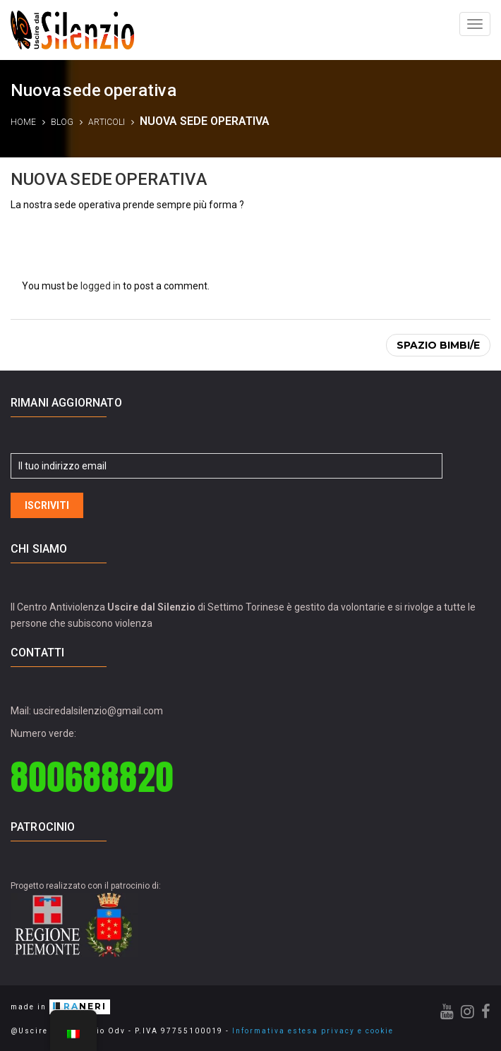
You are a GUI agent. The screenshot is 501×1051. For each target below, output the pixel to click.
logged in (100, 286)
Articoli (106, 122)
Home (23, 122)
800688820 (92, 776)
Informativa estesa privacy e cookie (313, 1031)
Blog (62, 122)
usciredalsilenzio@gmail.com (98, 710)
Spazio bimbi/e (438, 345)
